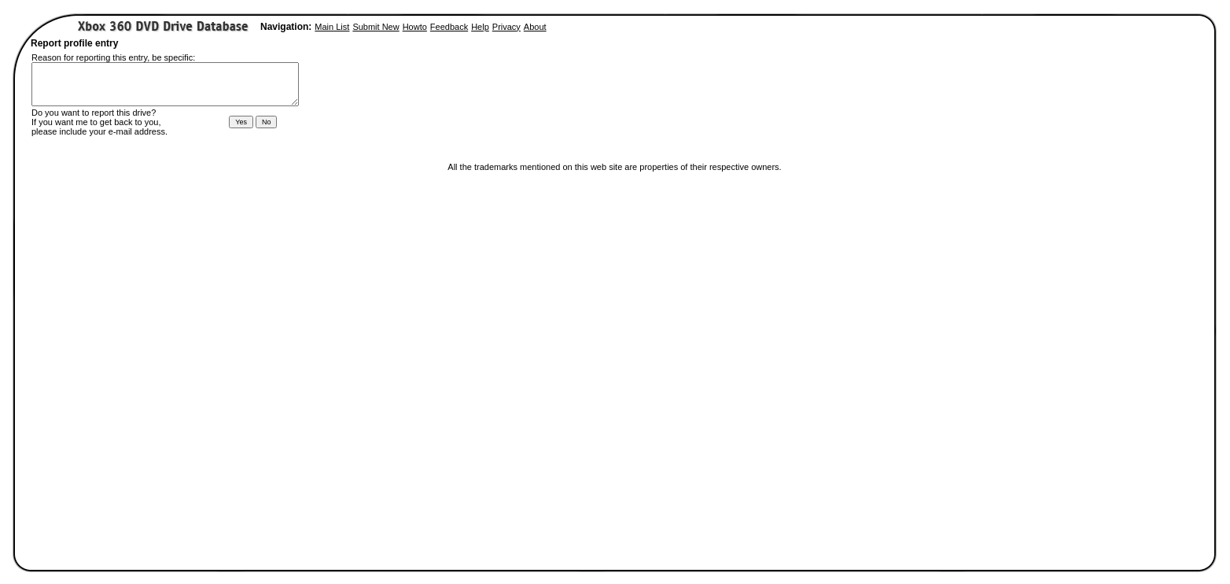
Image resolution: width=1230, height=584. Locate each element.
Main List (332, 26)
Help (480, 26)
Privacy (506, 26)
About (535, 26)
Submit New (375, 26)
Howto (415, 26)
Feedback (449, 26)
